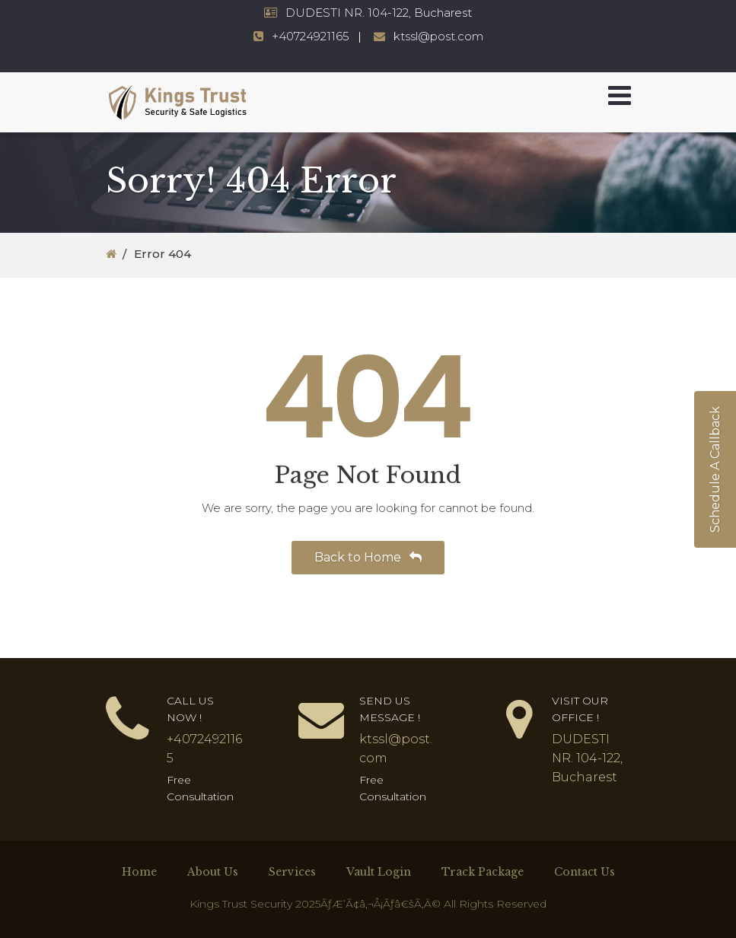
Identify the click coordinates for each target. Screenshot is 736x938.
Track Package (482, 872)
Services (292, 872)
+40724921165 (310, 36)
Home (139, 872)
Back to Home (368, 557)
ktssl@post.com (438, 36)
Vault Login (378, 872)
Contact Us (584, 872)
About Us (212, 872)
